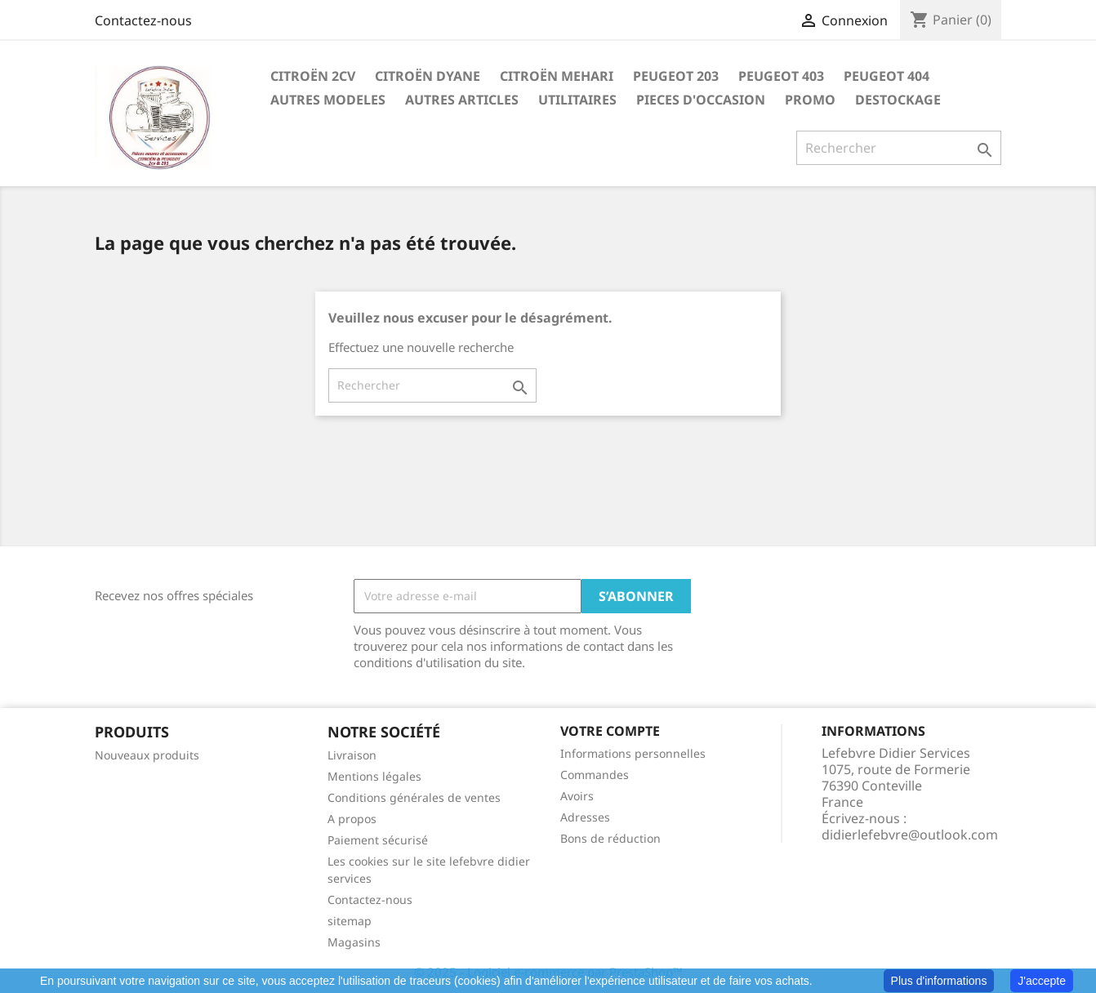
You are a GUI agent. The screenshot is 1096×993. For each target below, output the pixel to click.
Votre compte (610, 731)
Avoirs (577, 796)
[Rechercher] (898, 148)
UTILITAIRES (577, 100)
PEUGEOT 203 (676, 76)
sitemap (349, 920)
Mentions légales (374, 776)
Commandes (594, 774)
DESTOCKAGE (898, 100)
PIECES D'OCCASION (700, 100)
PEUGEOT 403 (781, 76)
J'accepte (1042, 980)
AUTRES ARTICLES (462, 100)
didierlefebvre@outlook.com (910, 835)
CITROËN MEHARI (556, 76)
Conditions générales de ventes (414, 797)
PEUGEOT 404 (886, 76)
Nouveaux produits (147, 755)
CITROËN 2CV (312, 76)
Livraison (351, 755)
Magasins (354, 942)
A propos (351, 818)
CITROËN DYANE (427, 76)
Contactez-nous (143, 20)
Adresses (585, 817)
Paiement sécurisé (377, 840)
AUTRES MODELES (327, 100)
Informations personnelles (633, 753)
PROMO (810, 100)
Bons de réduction (610, 838)
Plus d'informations (939, 980)
